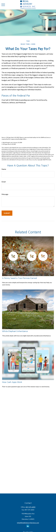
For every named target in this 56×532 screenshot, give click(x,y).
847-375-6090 (30, 507)
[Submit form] (7, 213)
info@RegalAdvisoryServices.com (28, 523)
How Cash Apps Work (12, 382)
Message (5, 194)
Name (4, 169)
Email (4, 182)
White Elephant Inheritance (15, 331)
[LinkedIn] (27, 526)
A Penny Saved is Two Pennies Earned (19, 278)
